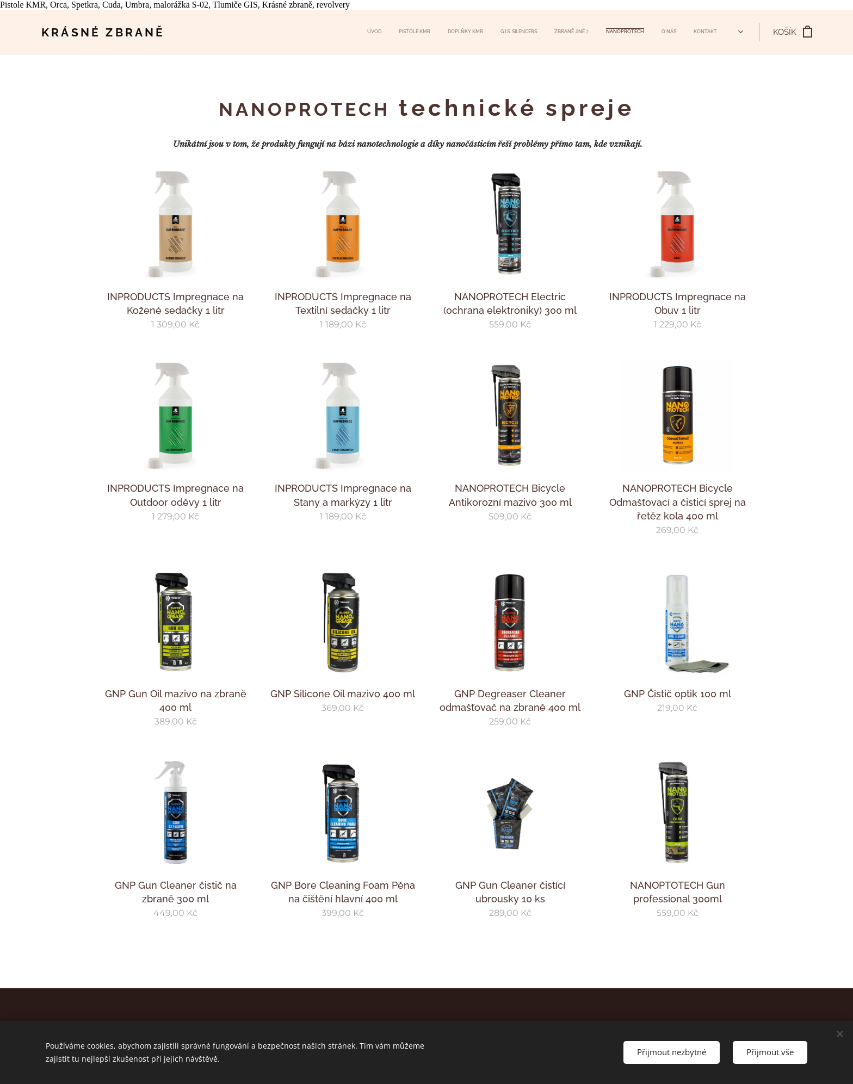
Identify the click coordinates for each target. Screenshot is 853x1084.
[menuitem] (586, 32)
